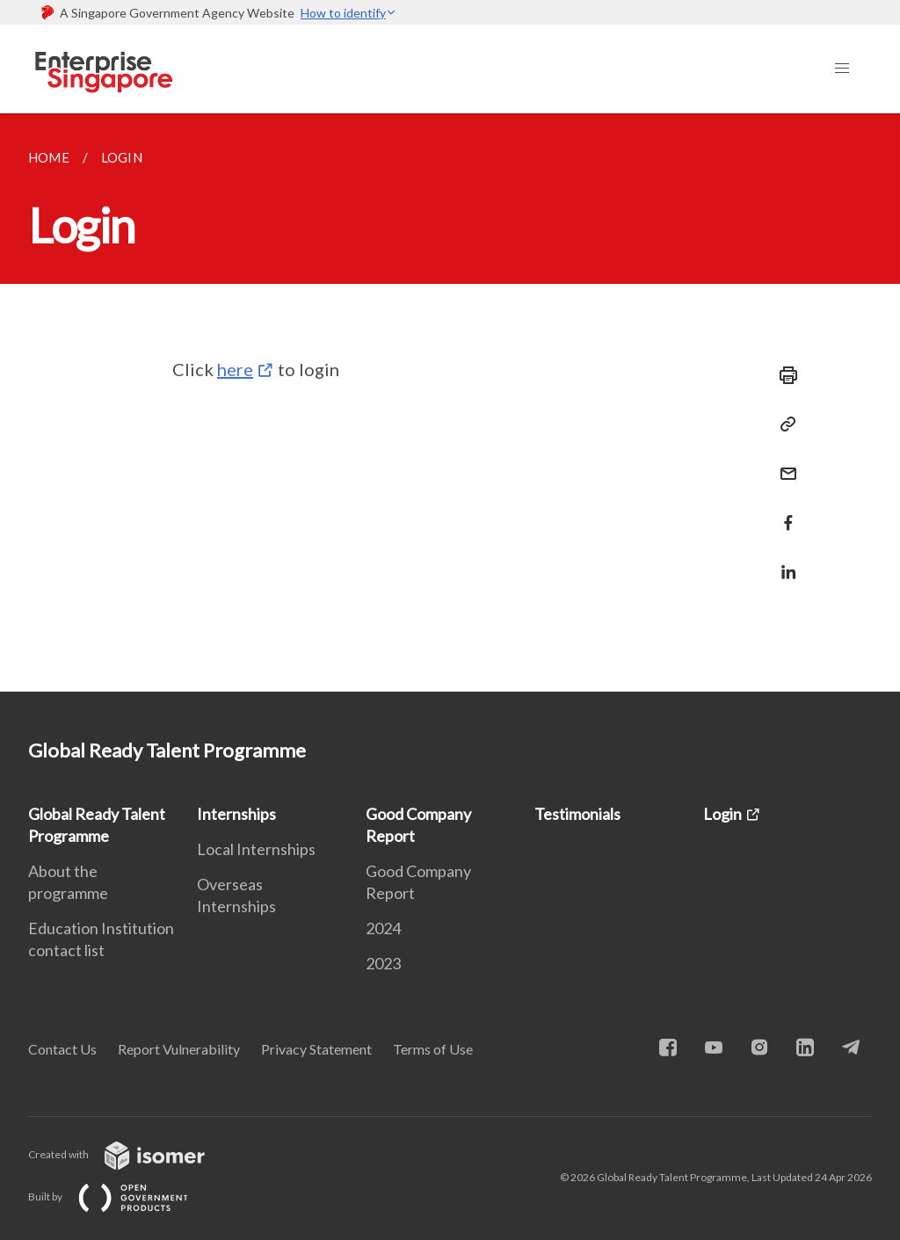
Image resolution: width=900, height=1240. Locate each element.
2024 (383, 928)
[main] (450, 402)
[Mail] (783, 462)
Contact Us (62, 1049)
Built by (122, 1196)
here (235, 369)
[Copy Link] (783, 424)
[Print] (783, 375)
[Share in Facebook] (783, 512)
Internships (236, 813)
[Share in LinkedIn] (783, 561)
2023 (383, 963)
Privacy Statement (316, 1049)
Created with (130, 1154)
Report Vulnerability (179, 1049)
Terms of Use (433, 1049)
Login (722, 813)
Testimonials (577, 813)
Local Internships (256, 849)
